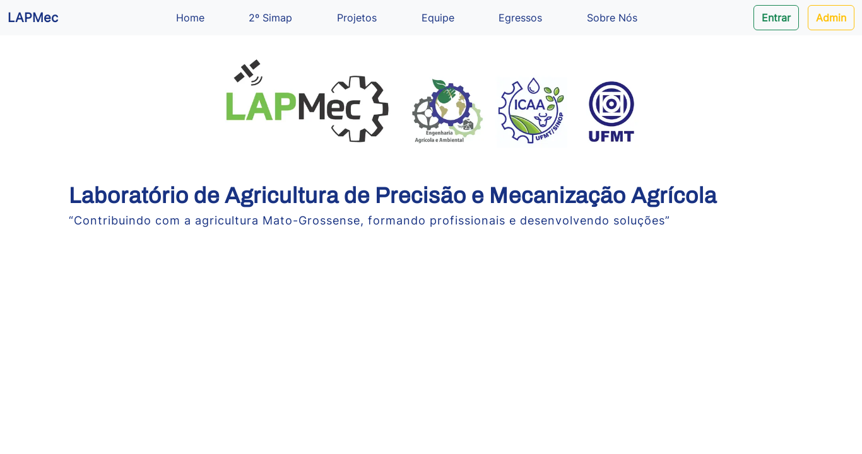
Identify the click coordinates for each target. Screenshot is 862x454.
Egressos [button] (520, 17)
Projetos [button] (357, 17)
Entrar (776, 17)
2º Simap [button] (270, 17)
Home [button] (190, 17)
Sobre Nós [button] (612, 17)
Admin (831, 17)
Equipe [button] (438, 17)
